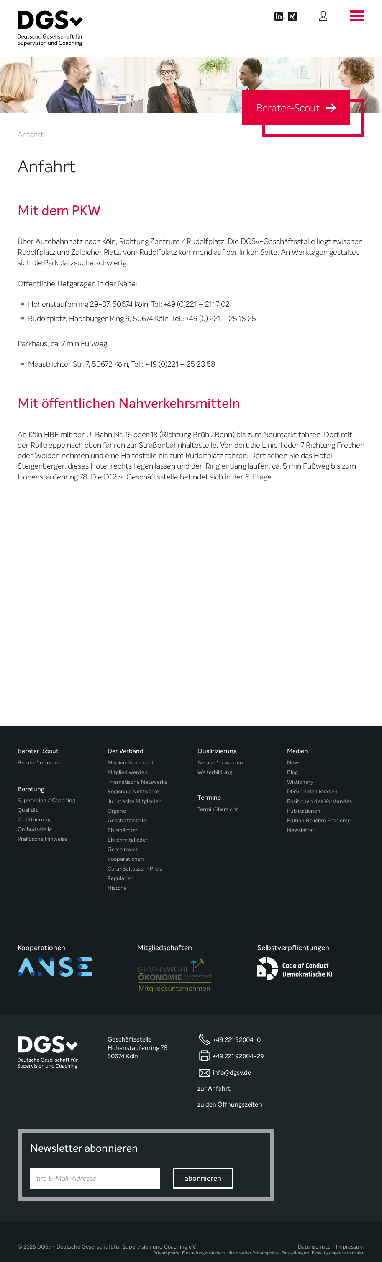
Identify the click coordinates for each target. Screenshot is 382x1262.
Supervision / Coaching (46, 797)
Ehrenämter (123, 830)
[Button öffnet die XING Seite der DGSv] (297, 15)
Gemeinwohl (123, 849)
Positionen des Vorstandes (319, 801)
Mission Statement (131, 762)
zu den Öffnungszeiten (229, 1089)
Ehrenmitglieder (128, 839)
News (294, 762)
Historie (117, 888)
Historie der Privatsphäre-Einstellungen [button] (268, 1238)
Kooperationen (126, 859)
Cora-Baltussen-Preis (135, 868)
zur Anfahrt (214, 1073)
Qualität (28, 807)
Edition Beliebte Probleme (319, 820)
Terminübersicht (217, 807)
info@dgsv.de (232, 1057)
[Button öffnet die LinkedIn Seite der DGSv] (275, 15)
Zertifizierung (34, 816)
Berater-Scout (296, 108)
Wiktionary (300, 782)
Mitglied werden (128, 772)
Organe (117, 811)
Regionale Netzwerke (133, 791)
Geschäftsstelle (127, 820)
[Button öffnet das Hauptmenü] (357, 15)
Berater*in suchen (40, 762)
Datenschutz (314, 1231)
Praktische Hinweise (42, 836)
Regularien (121, 878)
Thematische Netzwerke (137, 782)
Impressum (350, 1231)
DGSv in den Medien (312, 791)
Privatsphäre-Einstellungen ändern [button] (189, 1238)
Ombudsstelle (35, 826)
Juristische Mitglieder (134, 801)
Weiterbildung (214, 772)
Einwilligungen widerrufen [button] (338, 1238)
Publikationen (303, 811)
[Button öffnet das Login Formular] (323, 15)
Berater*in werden (220, 762)
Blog (292, 772)
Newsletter (300, 830)
